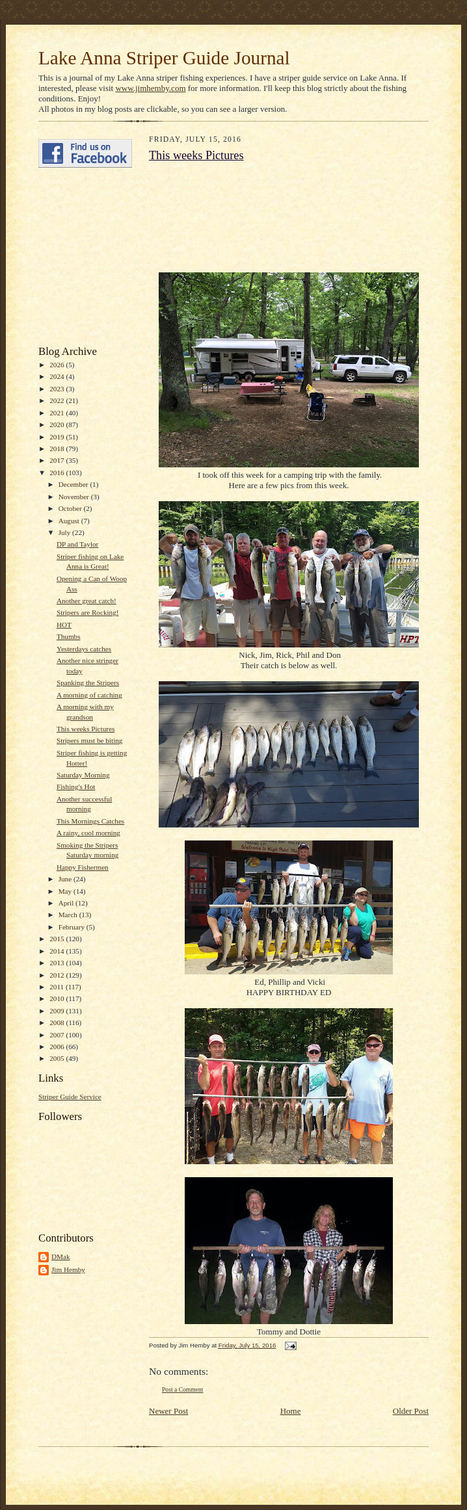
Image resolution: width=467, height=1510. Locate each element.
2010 (57, 998)
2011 (57, 987)
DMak (60, 1256)
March (69, 914)
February (73, 927)
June (66, 879)
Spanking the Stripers (88, 682)
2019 (57, 437)
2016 (57, 472)
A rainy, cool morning (88, 833)
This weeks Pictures (85, 729)
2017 (57, 460)
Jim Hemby (68, 1269)
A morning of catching (89, 695)
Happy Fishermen (83, 867)
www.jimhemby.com (150, 88)
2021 (57, 413)
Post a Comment (183, 1389)
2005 (57, 1058)
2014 (57, 951)
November (75, 497)
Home (290, 1411)
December (74, 484)
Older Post (411, 1411)
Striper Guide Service (69, 1096)
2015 (57, 939)
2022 (57, 400)
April (67, 903)
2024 (57, 376)
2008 (57, 1022)
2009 (57, 1011)
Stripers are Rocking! (88, 612)
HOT (64, 625)
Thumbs (69, 636)
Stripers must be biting (89, 740)
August (70, 521)
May (66, 891)
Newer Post (168, 1411)
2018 (57, 448)
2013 (57, 963)
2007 (57, 1035)
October (71, 508)
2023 (57, 389)
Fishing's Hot (76, 786)
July (65, 532)
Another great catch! (86, 601)
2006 (57, 1046)
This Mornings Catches (90, 821)
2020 (57, 424)
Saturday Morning (83, 775)
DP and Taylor (77, 544)
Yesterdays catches (84, 649)
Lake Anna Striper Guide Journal (164, 57)
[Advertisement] (77, 257)
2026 (57, 365)
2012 (57, 975)
